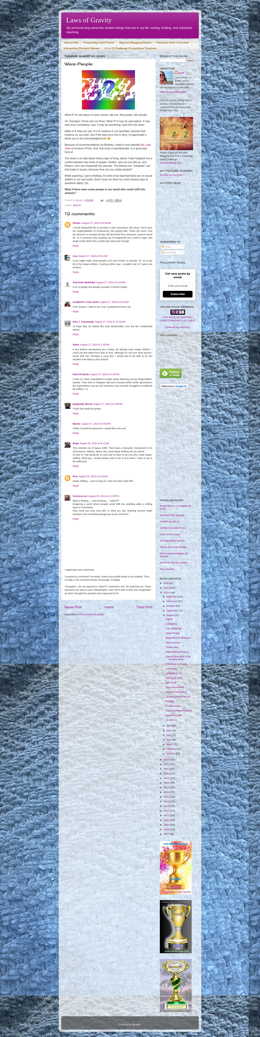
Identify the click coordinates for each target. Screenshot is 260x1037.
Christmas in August (176, 664)
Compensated (173, 706)
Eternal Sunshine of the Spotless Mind (178, 658)
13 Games (171, 720)
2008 (166, 829)
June (169, 730)
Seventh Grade (174, 715)
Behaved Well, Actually (172, 515)
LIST (184, 320)
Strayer (77, 223)
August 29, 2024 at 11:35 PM (103, 496)
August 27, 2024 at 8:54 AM (96, 223)
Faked (169, 619)
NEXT (192, 320)
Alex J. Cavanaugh (83, 321)
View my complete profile (173, 92)
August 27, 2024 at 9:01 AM (93, 256)
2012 (166, 810)
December (172, 596)
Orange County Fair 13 (178, 696)
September (172, 610)
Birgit (76, 443)
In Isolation (171, 668)
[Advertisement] (177, 444)
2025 (166, 588)
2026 (166, 583)
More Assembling (175, 687)
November (172, 601)
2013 (166, 806)
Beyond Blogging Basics (135, 42)
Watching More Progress (179, 710)
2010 (166, 820)
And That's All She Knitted (173, 562)
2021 (166, 769)
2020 (166, 773)
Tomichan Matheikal (84, 282)
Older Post (144, 607)
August (170, 615)
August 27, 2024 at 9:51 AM (114, 302)
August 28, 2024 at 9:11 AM (94, 443)
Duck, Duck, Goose (170, 534)
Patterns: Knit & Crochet (173, 42)
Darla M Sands (81, 374)
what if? (77, 205)
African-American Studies (173, 547)
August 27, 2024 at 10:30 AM (110, 321)
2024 (166, 592)
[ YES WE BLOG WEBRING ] (177, 317)
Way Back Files (174, 678)
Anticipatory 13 (174, 673)
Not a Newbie (167, 569)
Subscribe (178, 294)
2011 (166, 815)
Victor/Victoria (173, 642)
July (168, 725)
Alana (76, 344)
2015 (166, 796)
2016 (166, 792)
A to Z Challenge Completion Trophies (130, 48)
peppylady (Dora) (82, 404)
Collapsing (171, 624)
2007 (166, 834)
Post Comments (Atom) (91, 614)
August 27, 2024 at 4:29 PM (107, 404)
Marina (76, 423)
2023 (166, 759)
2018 (166, 782)
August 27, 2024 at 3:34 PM (104, 374)
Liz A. (181, 73)
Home (109, 607)
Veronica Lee (80, 496)
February (171, 749)
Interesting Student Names (81, 48)
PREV (164, 320)
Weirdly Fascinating (176, 692)
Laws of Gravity (89, 20)
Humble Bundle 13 (169, 521)
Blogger (136, 1024)
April (169, 739)
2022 (166, 764)
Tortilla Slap (172, 647)
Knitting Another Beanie (172, 540)
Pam (75, 476)
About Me (71, 42)
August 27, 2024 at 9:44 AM (110, 282)
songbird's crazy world (85, 302)
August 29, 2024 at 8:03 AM (93, 476)
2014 (166, 801)
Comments (169, 252)
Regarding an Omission (178, 637)
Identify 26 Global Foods (173, 528)
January (171, 753)
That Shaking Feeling (177, 652)
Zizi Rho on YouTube (171, 175)
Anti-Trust (171, 682)
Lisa (75, 256)
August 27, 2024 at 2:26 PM (94, 344)
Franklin (170, 701)
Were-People (173, 633)
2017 (166, 787)
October (171, 606)
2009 (166, 824)
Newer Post (73, 607)
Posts (166, 246)
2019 (166, 778)
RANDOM (175, 320)
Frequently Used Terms (98, 42)
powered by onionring (177, 327)
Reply (76, 245)
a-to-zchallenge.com (170, 162)
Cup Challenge (174, 628)
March (170, 744)
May (169, 735)
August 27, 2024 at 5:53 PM (95, 423)
